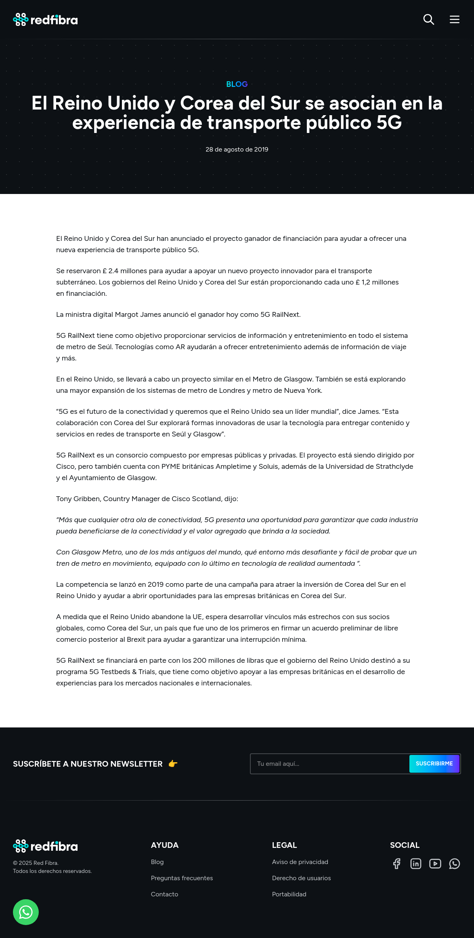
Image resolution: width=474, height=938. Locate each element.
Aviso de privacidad (300, 862)
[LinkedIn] (415, 863)
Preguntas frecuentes (182, 878)
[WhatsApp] (454, 863)
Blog (157, 862)
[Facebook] (396, 863)
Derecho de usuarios (301, 878)
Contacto (164, 894)
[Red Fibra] (45, 19)
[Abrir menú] (454, 19)
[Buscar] (428, 19)
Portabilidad (289, 894)
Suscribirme (434, 763)
